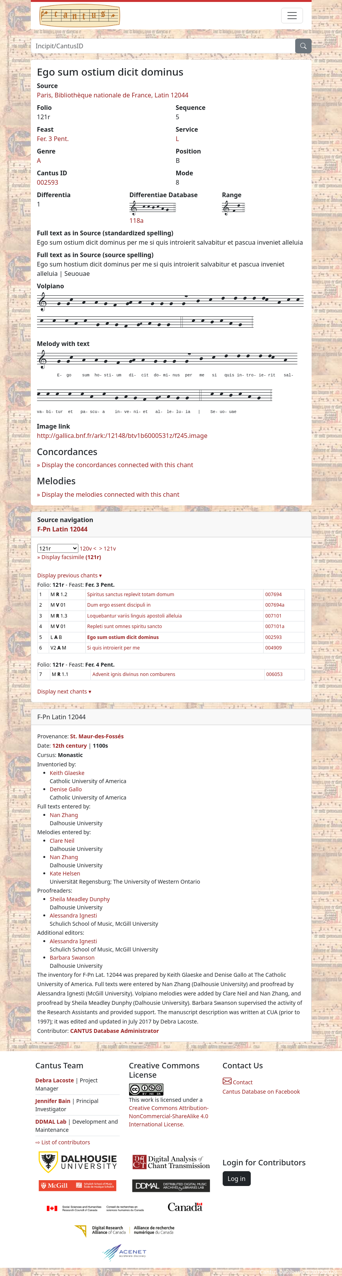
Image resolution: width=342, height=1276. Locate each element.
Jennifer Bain (53, 1101)
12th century (69, 745)
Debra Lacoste (54, 1080)
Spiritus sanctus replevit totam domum (130, 594)
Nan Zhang (64, 815)
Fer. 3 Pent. (53, 138)
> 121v (107, 548)
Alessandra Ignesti (73, 915)
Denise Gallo (66, 789)
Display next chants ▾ (64, 691)
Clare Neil (62, 840)
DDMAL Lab (51, 1121)
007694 (273, 594)
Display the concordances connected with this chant (117, 465)
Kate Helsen (65, 873)
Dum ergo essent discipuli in (119, 605)
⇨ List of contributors (62, 1142)
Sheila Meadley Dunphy (80, 899)
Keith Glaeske (67, 773)
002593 (47, 182)
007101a (274, 626)
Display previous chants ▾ (69, 575)
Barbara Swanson (72, 957)
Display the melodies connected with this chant (110, 494)
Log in (237, 1178)
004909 (273, 647)
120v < (88, 548)
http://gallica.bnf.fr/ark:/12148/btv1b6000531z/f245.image (122, 435)
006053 (274, 674)
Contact (238, 1082)
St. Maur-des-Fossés (97, 736)
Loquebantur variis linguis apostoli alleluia (134, 615)
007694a (274, 605)
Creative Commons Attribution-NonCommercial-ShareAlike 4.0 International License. (169, 1116)
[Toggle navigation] (292, 15)
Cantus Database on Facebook (261, 1091)
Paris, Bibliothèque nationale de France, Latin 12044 (113, 95)
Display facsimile (71, 557)
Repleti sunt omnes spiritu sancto (124, 626)
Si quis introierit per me (113, 647)
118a (136, 220)
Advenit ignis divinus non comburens (133, 674)
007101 (273, 615)
